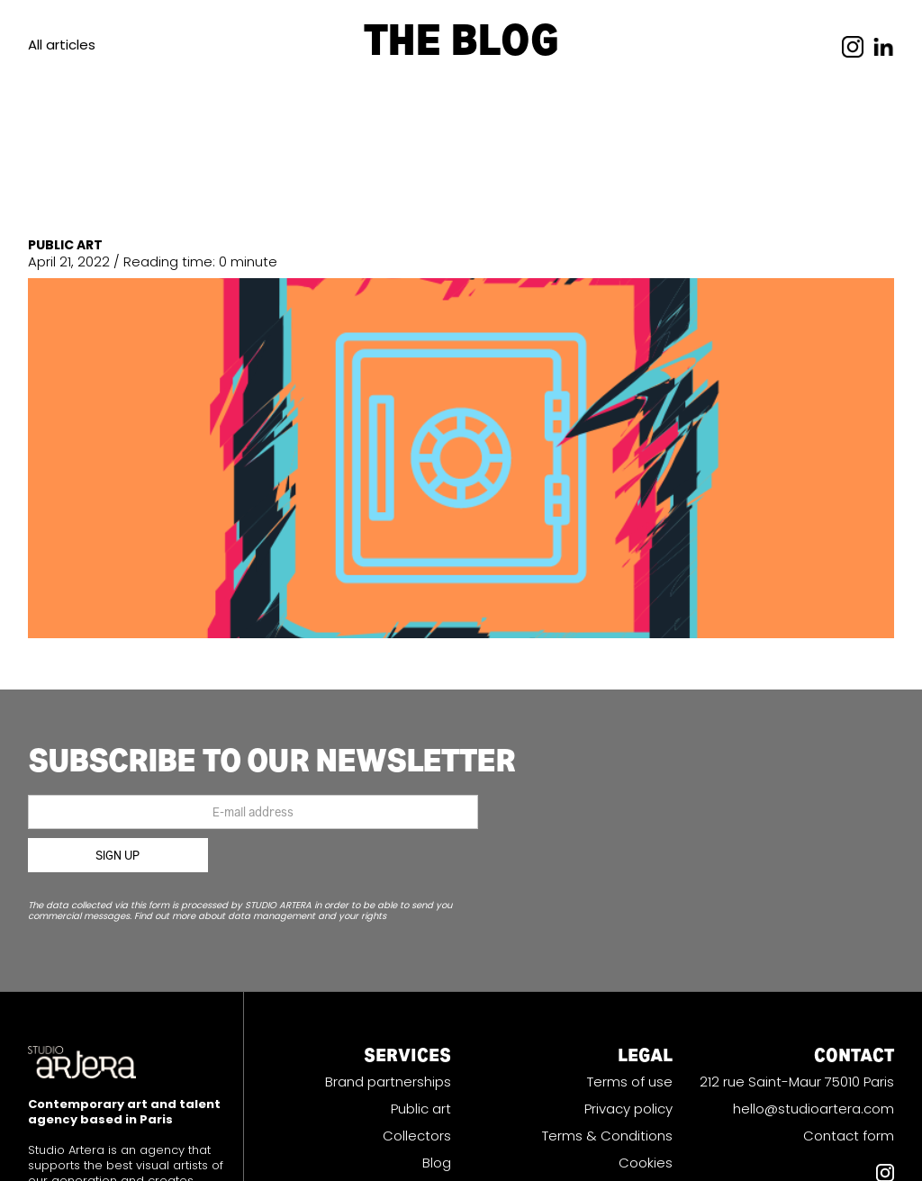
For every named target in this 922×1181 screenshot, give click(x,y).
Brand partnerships (388, 1082)
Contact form (848, 1136)
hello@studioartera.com (813, 1109)
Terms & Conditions (607, 1136)
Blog (436, 1163)
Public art (421, 1109)
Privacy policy (628, 1109)
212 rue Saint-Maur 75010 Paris (797, 1082)
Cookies (646, 1163)
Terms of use (630, 1082)
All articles (61, 44)
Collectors (417, 1136)
